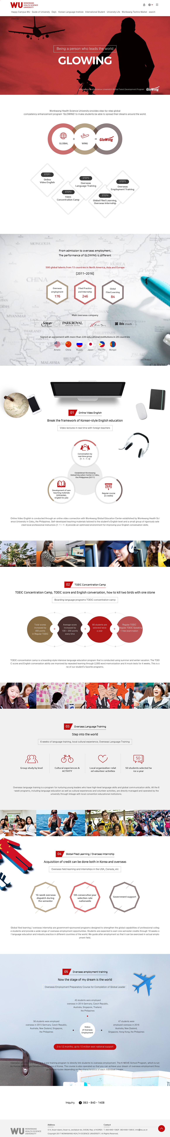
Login (144, 4)
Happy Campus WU (20, 12)
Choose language (150, 4)
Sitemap (157, 4)
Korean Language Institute (71, 12)
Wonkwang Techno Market (134, 12)
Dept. (54, 12)
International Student (95, 12)
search (152, 12)
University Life (113, 12)
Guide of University (41, 12)
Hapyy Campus (24, 5)
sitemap (15, 19)
